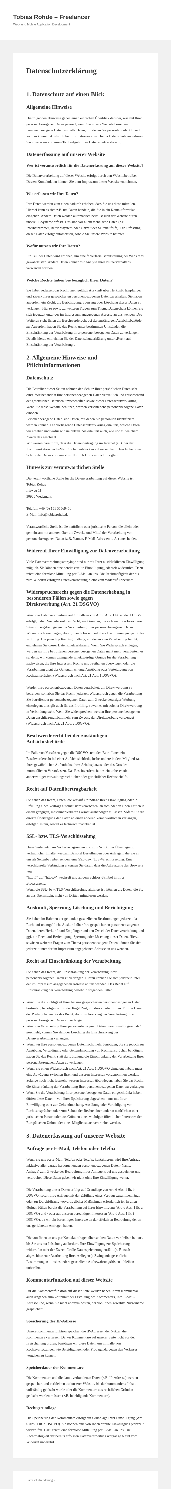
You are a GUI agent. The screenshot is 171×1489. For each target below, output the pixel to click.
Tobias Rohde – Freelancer (51, 17)
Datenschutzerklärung (39, 1480)
